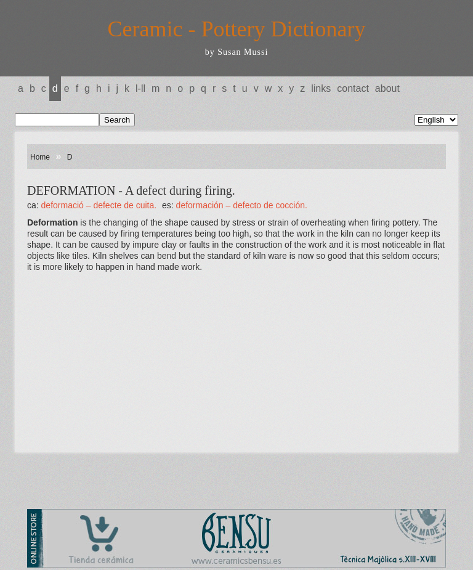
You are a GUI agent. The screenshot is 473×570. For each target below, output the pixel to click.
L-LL (140, 88)
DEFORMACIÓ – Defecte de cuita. (99, 205)
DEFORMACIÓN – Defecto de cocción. (241, 205)
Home (40, 157)
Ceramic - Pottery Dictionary (237, 29)
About (387, 88)
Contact (353, 88)
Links (321, 88)
